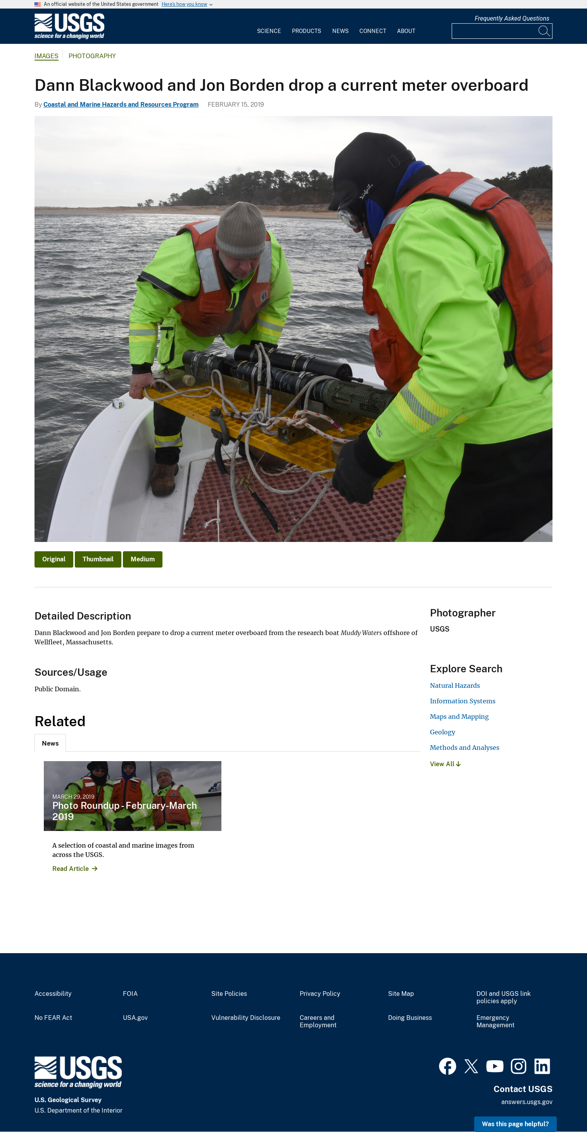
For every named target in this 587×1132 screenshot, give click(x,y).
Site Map (401, 993)
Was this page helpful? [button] (515, 1124)
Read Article (70, 868)
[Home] (69, 37)
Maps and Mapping (459, 716)
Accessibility (53, 993)
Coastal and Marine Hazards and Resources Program (121, 104)
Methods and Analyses (464, 747)
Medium (143, 559)
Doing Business (410, 1017)
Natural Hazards (455, 685)
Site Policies (229, 993)
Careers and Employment (318, 1021)
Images (47, 56)
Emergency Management (495, 1021)
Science (269, 31)
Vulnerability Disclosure (245, 1017)
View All (445, 764)
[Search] (544, 31)
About (406, 31)
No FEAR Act (53, 1017)
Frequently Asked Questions (512, 18)
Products (306, 31)
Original (54, 559)
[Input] (502, 31)
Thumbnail (98, 559)
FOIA (130, 993)
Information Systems (462, 701)
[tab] (50, 743)
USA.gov (135, 1017)
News (340, 31)
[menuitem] (269, 26)
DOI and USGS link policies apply (504, 997)
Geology (442, 732)
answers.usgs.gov (526, 1102)
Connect (372, 31)
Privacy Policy (320, 993)
